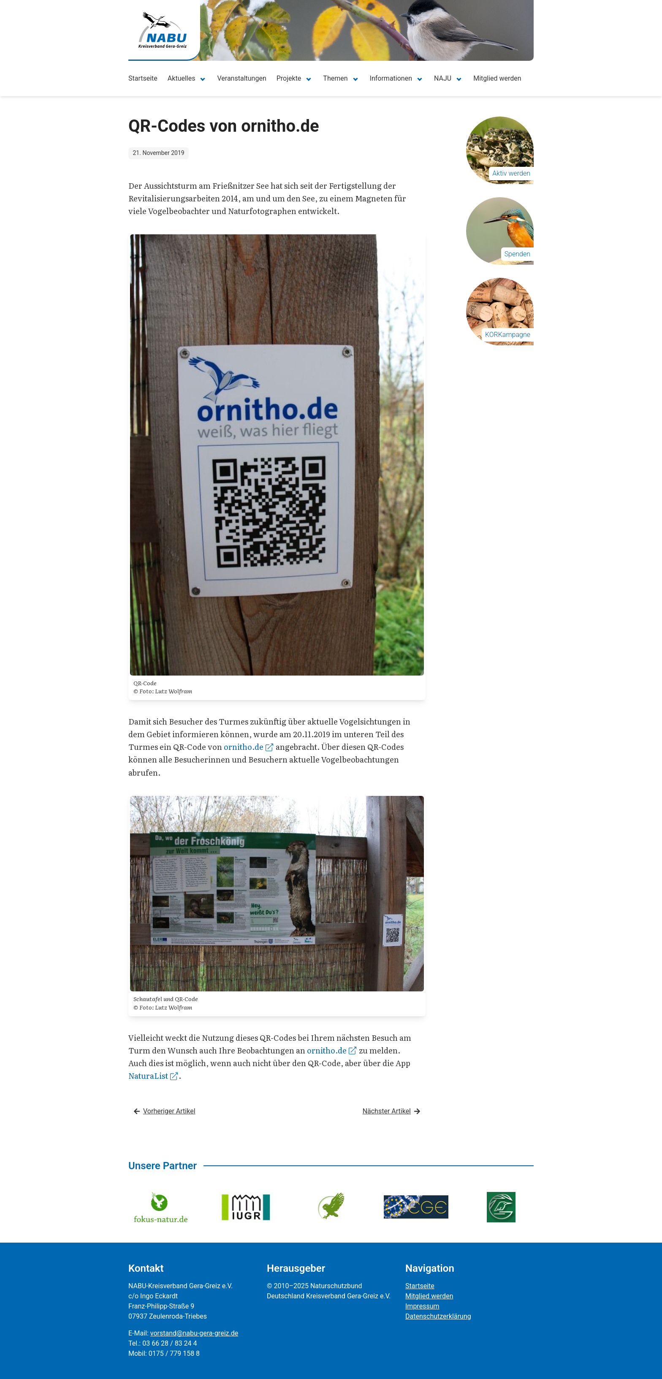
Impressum (422, 1306)
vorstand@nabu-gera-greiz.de (194, 1333)
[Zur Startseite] (162, 30)
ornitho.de (248, 746)
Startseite (142, 78)
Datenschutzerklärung (438, 1316)
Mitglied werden (497, 78)
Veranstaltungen (241, 78)
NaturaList (153, 1075)
